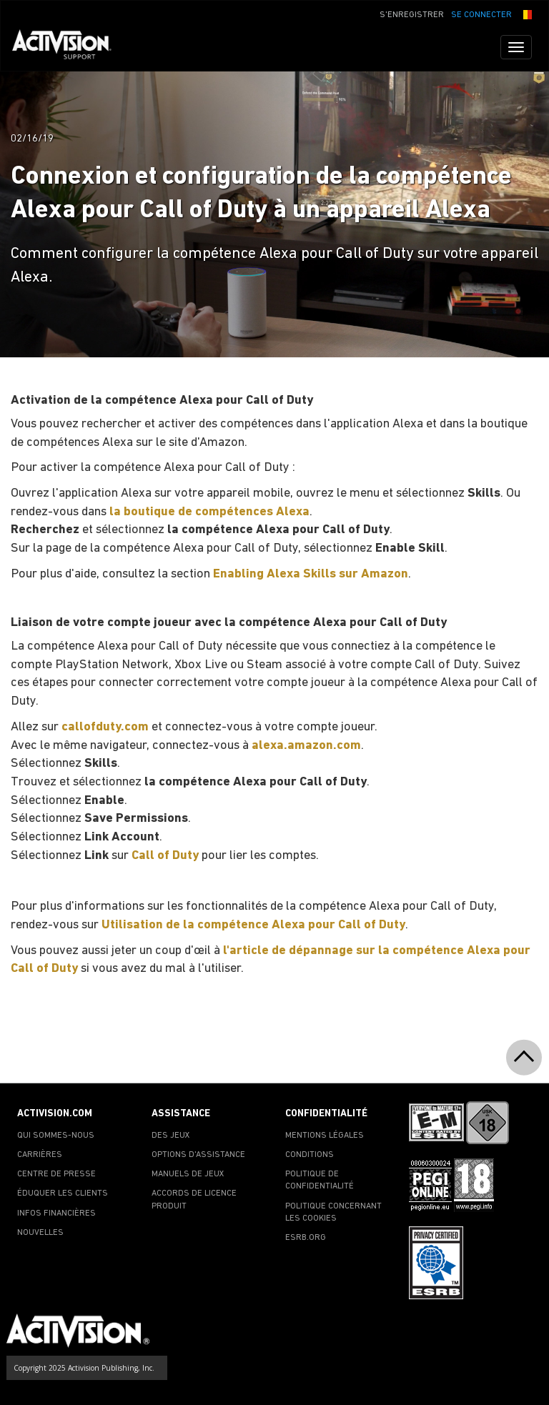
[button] (525, 13)
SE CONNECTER (481, 15)
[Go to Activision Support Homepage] (69, 47)
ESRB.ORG (305, 1237)
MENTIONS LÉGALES (324, 1135)
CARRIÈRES (39, 1155)
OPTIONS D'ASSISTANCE (198, 1155)
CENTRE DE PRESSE (56, 1174)
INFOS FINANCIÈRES (56, 1213)
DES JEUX (171, 1135)
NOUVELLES (40, 1232)
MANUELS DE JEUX (188, 1174)
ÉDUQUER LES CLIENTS (62, 1193)
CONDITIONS (309, 1155)
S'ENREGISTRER (412, 15)
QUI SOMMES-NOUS (55, 1135)
